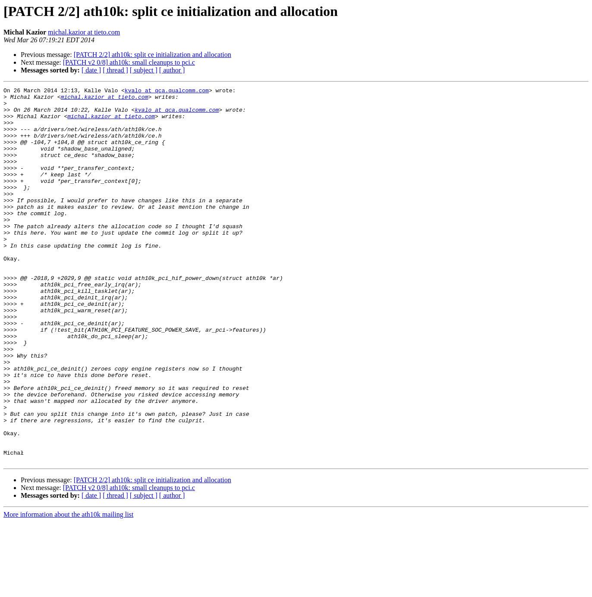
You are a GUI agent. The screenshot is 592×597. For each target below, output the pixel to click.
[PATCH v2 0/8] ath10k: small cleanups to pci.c (129, 62)
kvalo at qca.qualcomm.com (167, 91)
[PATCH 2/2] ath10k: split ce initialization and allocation (152, 54)
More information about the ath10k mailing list (68, 589)
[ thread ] (115, 70)
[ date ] (91, 70)
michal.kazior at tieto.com (84, 32)
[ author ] (172, 70)
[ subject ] (143, 70)
